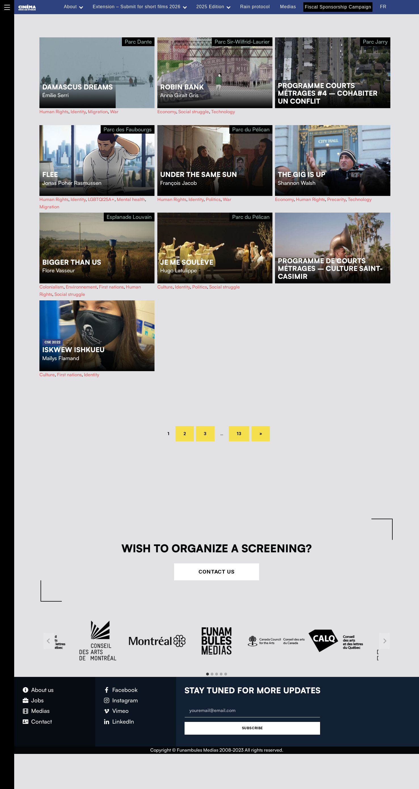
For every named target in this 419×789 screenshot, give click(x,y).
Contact (41, 721)
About (70, 6)
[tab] (207, 674)
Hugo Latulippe (178, 270)
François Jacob (178, 182)
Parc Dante (138, 41)
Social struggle (193, 111)
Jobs (37, 700)
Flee (50, 174)
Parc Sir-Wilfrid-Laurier (242, 41)
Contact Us (216, 572)
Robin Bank (182, 87)
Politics (213, 199)
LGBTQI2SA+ (101, 199)
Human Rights (53, 111)
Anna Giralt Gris (179, 95)
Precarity (336, 199)
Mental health (131, 199)
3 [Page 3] (209, 432)
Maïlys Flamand (60, 358)
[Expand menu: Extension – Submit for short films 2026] (185, 7)
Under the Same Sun (198, 174)
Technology (223, 111)
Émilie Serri (55, 95)
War (114, 111)
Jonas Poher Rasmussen (71, 182)
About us (42, 689)
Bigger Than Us (71, 262)
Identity (78, 111)
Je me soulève (186, 262)
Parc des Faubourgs (127, 129)
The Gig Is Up (301, 174)
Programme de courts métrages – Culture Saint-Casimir (330, 268)
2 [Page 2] (188, 432)
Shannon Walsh (297, 182)
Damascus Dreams (77, 87)
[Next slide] (384, 641)
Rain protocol (255, 6)
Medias (288, 6)
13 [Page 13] (242, 432)
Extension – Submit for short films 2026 (137, 6)
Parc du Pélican (251, 129)
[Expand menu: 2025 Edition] (228, 7)
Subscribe (252, 728)
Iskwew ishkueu (73, 349)
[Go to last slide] (48, 641)
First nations (111, 287)
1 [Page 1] (170, 433)
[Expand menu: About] (81, 7)
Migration (98, 111)
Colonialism (51, 287)
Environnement (81, 287)
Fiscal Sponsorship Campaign (338, 7)
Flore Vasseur (58, 270)
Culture (165, 287)
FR (383, 6)
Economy (166, 111)
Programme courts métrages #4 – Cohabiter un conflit (328, 93)
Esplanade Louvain (129, 216)
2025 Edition (210, 6)
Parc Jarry (375, 41)
